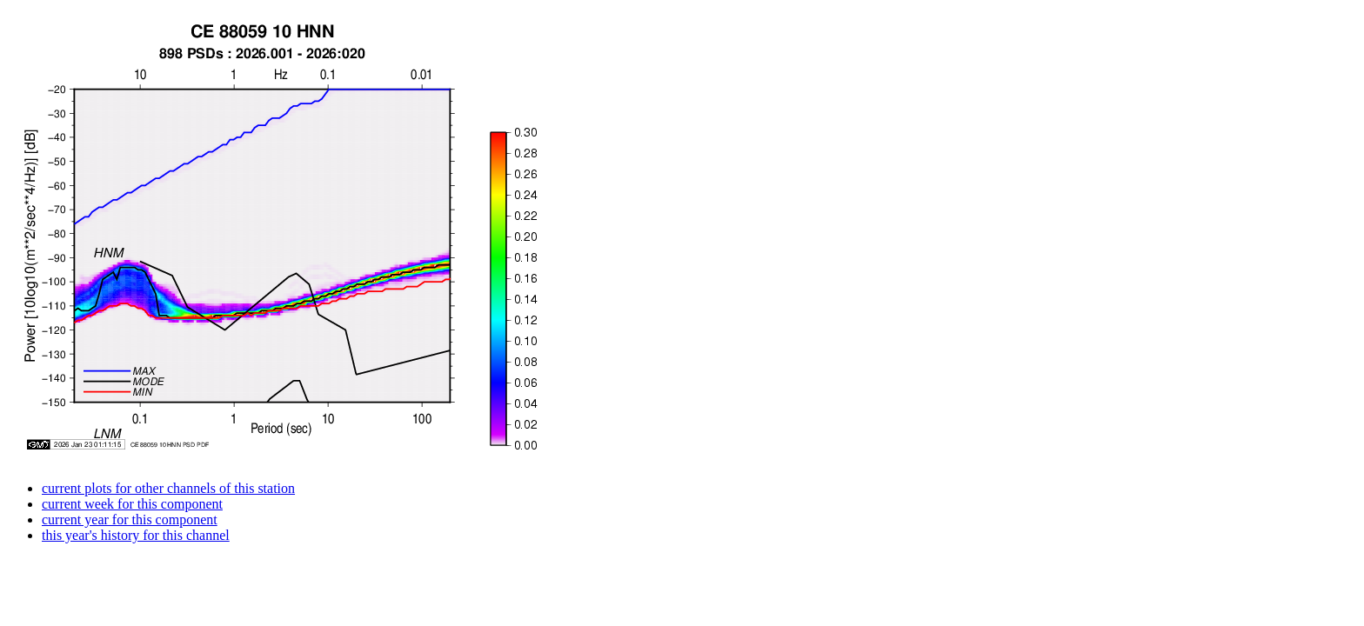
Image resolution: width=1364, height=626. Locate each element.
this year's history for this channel (136, 535)
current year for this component (129, 519)
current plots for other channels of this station (168, 488)
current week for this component (132, 503)
